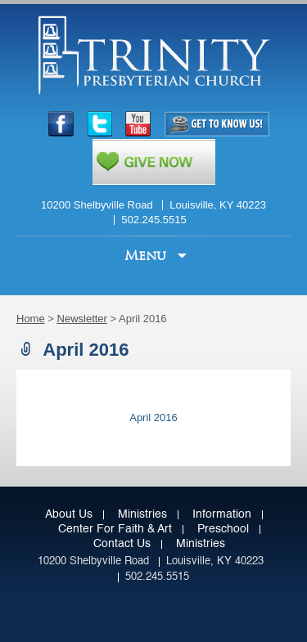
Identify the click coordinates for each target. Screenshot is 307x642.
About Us (69, 514)
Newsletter (82, 318)
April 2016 (153, 417)
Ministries (142, 514)
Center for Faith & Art (115, 529)
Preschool (223, 529)
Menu (147, 255)
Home (30, 318)
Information (221, 514)
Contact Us (122, 544)
